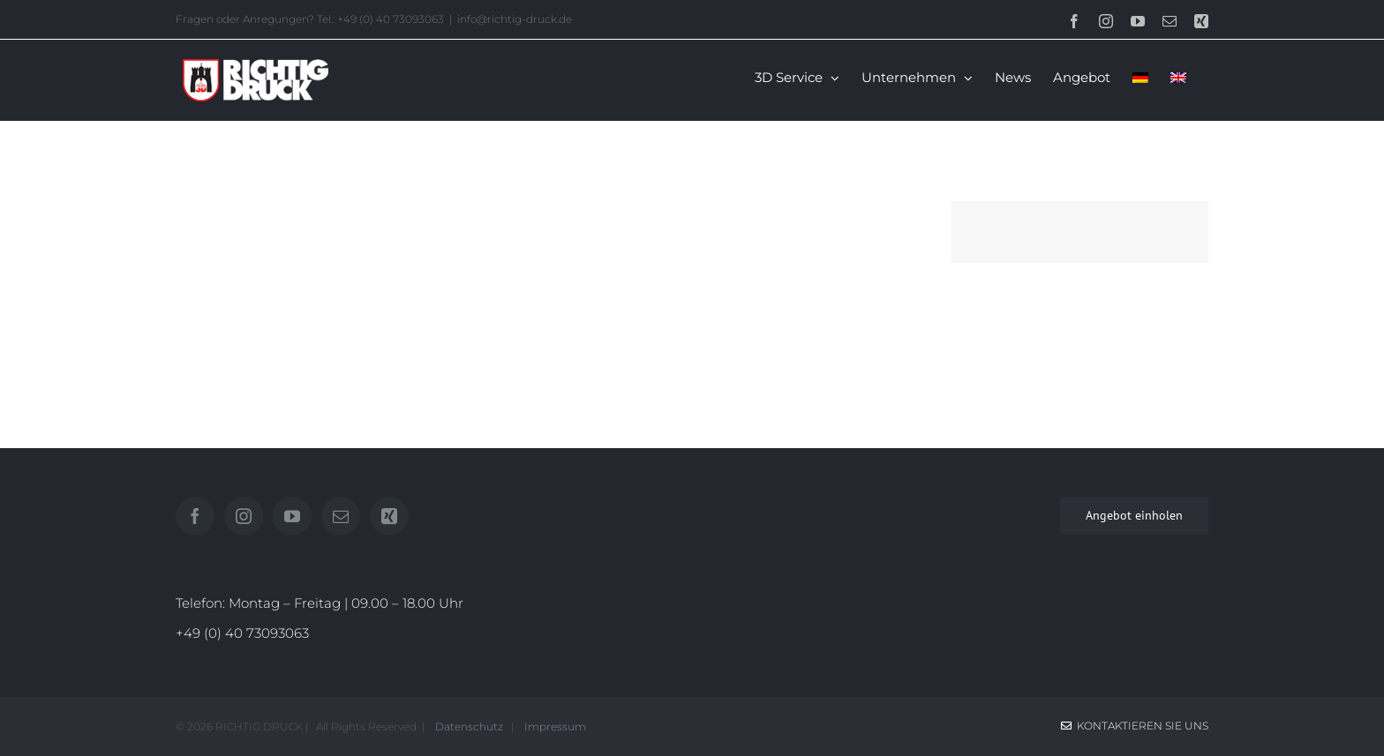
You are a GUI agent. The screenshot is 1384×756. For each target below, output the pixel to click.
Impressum (552, 726)
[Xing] (389, 516)
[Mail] (340, 516)
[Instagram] (243, 516)
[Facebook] (195, 516)
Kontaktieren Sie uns (1134, 725)
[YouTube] (292, 516)
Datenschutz (468, 726)
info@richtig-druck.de (514, 19)
